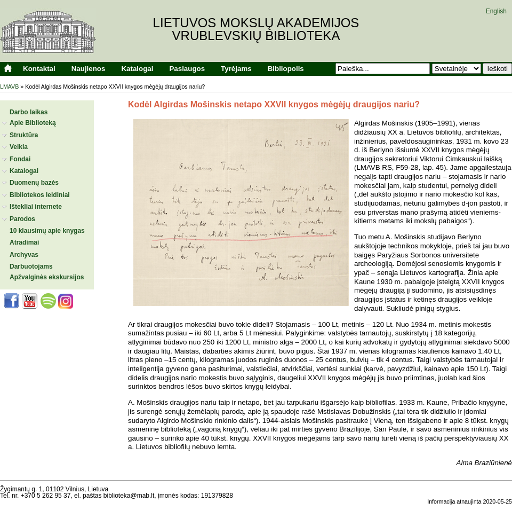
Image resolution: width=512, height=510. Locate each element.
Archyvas (24, 254)
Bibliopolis (286, 69)
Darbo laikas (28, 112)
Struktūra (24, 135)
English (496, 11)
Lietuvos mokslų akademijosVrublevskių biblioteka (256, 29)
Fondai (20, 159)
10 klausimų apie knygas (47, 230)
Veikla (19, 147)
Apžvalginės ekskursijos (47, 277)
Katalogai (137, 69)
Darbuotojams (31, 266)
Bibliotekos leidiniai (40, 195)
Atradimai (24, 242)
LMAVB (9, 86)
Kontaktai (39, 69)
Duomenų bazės (34, 182)
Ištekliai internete (36, 206)
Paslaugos (187, 69)
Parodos (22, 219)
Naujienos (88, 69)
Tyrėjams (236, 69)
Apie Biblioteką (33, 123)
